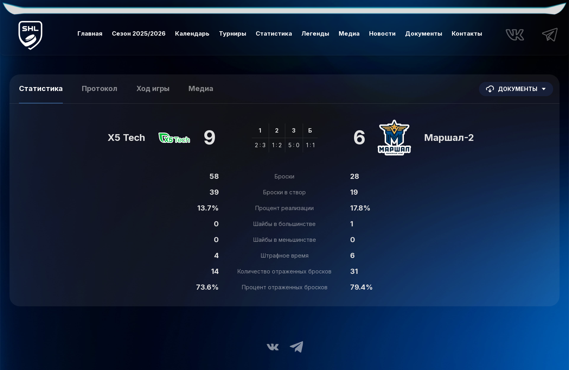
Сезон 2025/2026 (139, 33)
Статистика (274, 33)
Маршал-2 (449, 137)
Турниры (232, 33)
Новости (382, 33)
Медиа (349, 33)
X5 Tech (126, 137)
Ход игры (153, 88)
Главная (89, 33)
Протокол (99, 88)
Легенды (315, 33)
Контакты (467, 33)
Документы (423, 33)
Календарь (192, 33)
